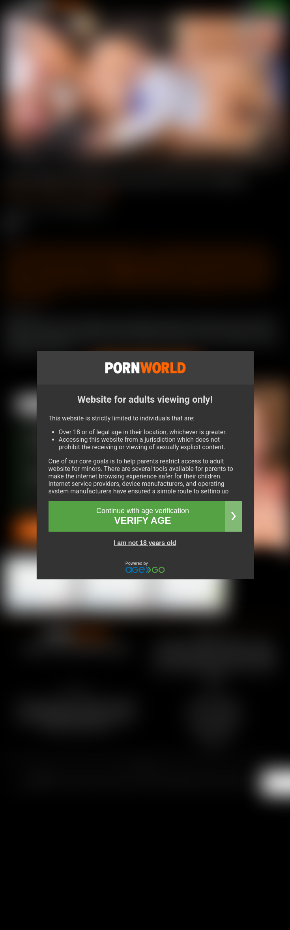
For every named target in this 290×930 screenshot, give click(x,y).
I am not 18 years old (145, 543)
